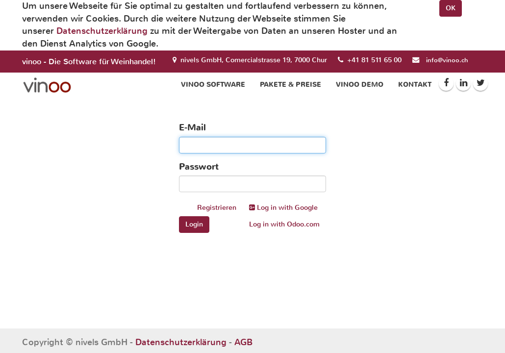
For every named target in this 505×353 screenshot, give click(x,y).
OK (450, 8)
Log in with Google (283, 207)
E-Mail (192, 127)
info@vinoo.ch (447, 60)
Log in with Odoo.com (284, 224)
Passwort (199, 167)
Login (194, 224)
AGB (243, 342)
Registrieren (216, 207)
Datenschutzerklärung (102, 31)
